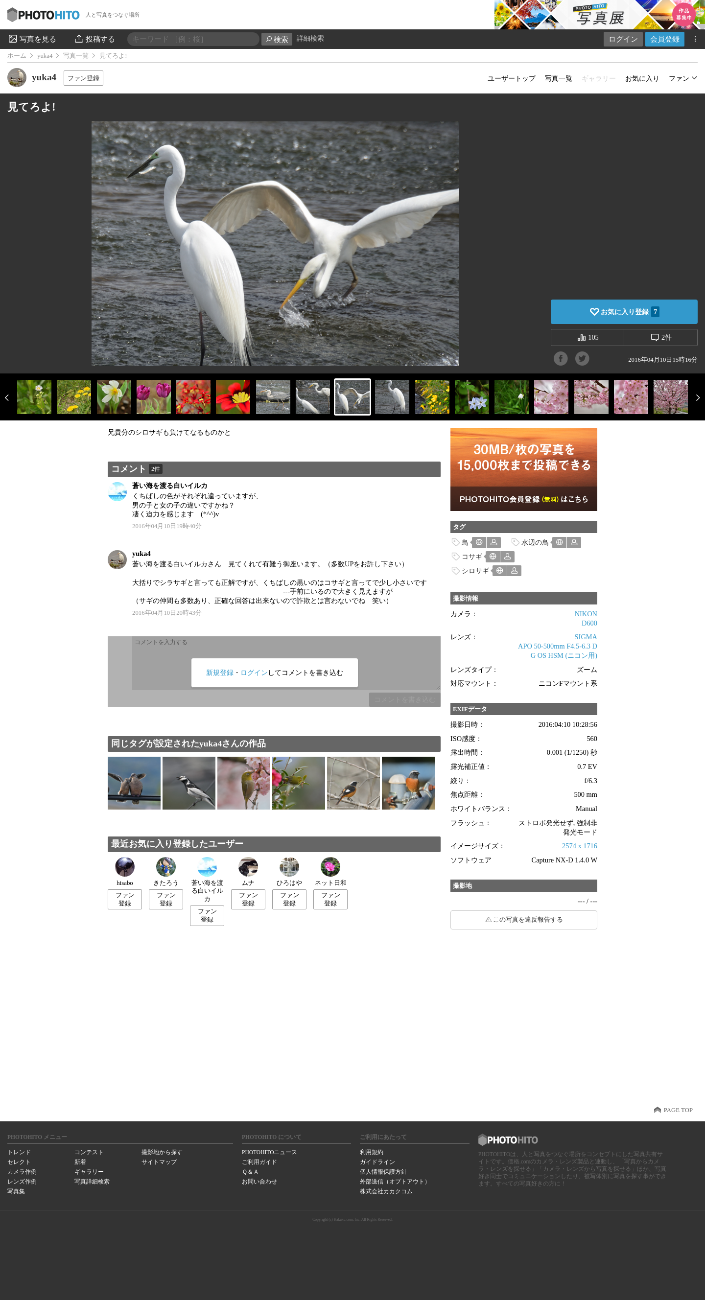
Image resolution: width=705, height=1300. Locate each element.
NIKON (586, 614)
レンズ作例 (22, 1181)
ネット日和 (331, 871)
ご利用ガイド (259, 1162)
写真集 (16, 1191)
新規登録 (220, 672)
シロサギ (475, 571)
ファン (679, 78)
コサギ (472, 556)
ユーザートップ (512, 78)
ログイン (623, 39)
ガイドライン (377, 1162)
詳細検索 (310, 38)
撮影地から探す (162, 1152)
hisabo (125, 871)
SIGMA (586, 637)
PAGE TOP (678, 1110)
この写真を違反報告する (528, 919)
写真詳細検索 (92, 1181)
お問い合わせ (259, 1181)
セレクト (19, 1162)
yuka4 (44, 55)
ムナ (248, 871)
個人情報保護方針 (383, 1172)
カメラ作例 (22, 1172)
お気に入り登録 (630, 311)
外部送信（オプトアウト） (395, 1181)
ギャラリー (89, 1172)
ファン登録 (83, 78)
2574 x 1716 (579, 846)
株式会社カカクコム (386, 1191)
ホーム (16, 55)
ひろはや (289, 871)
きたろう (166, 871)
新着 (80, 1162)
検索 (276, 39)
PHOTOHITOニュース (269, 1152)
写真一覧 (76, 55)
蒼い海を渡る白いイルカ (170, 485)
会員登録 (665, 39)
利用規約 (371, 1152)
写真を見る (31, 38)
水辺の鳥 (535, 542)
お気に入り (642, 78)
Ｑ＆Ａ (250, 1172)
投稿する (94, 38)
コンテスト (89, 1152)
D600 (589, 623)
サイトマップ (159, 1162)
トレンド (19, 1152)
